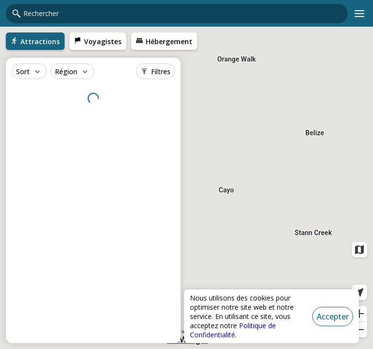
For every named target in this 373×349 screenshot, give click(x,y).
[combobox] (182, 13)
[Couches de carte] (359, 249)
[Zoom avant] (359, 313)
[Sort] (29, 71)
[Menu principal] (359, 13)
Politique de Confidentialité (233, 330)
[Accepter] (332, 316)
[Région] (72, 71)
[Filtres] (155, 71)
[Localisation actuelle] (359, 292)
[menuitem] (35, 41)
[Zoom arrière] (359, 329)
